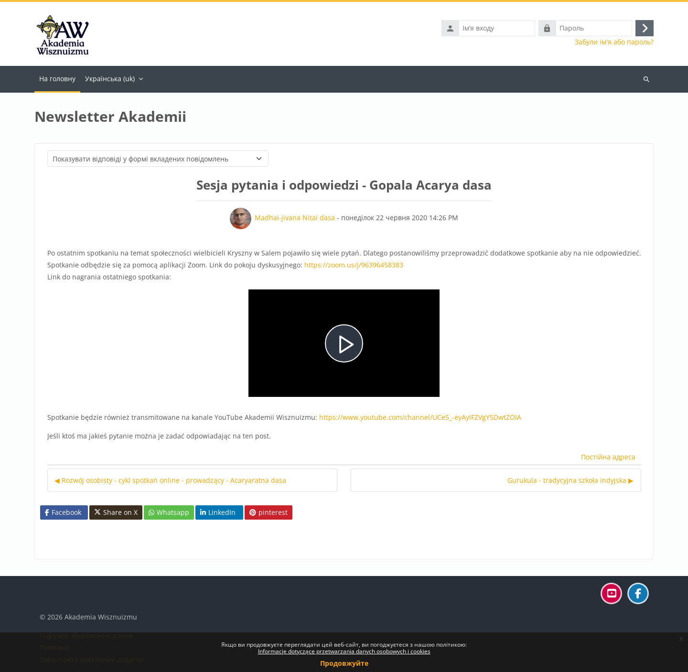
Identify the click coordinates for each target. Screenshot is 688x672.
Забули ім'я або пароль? (614, 42)
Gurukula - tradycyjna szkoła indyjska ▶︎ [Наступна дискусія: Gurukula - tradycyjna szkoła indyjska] (570, 480)
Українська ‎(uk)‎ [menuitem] (110, 78)
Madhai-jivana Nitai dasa (295, 217)
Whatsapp (169, 512)
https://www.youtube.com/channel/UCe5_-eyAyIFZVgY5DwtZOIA (420, 417)
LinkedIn (218, 512)
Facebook (63, 512)
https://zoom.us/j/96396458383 (353, 264)
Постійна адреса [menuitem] (608, 456)
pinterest (268, 512)
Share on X (116, 512)
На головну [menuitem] (57, 78)
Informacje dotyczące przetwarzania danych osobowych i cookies (344, 651)
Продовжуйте (344, 663)
